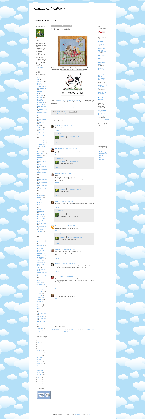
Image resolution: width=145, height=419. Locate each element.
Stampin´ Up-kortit (41, 275)
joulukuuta (40, 350)
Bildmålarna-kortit (41, 88)
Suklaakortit (40, 282)
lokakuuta (39, 355)
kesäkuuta (40, 363)
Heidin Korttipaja (103, 152)
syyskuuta (40, 357)
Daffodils (100, 64)
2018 (39, 344)
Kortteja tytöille (41, 199)
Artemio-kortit (40, 86)
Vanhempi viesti (90, 329)
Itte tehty (100, 41)
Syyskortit (39, 288)
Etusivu (47, 20)
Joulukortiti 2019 (41, 146)
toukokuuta (40, 366)
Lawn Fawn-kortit (41, 211)
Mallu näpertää (102, 92)
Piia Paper (101, 159)
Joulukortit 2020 (41, 144)
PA (38, 238)
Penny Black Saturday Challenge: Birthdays (63, 107)
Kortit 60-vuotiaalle (42, 179)
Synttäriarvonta (41, 284)
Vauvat (39, 307)
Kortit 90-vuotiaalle (42, 192)
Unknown (57, 226)
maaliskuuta (40, 370)
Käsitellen (101, 155)
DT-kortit (39, 91)
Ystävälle (39, 330)
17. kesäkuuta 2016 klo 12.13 (68, 226)
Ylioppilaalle (40, 328)
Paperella (101, 157)
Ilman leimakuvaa (41, 119)
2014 (39, 379)
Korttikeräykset (41, 201)
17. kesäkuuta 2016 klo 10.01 (75, 214)
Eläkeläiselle (40, 95)
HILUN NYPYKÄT (102, 85)
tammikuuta (40, 374)
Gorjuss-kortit (40, 102)
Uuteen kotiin (40, 301)
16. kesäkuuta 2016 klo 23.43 (67, 173)
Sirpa (56, 125)
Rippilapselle (40, 255)
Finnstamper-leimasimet (40, 100)
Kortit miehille (40, 195)
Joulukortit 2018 (41, 143)
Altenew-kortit (40, 81)
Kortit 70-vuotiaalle (42, 182)
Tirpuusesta (40, 295)
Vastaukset (59, 133)
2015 (39, 377)
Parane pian (40, 240)
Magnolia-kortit (41, 218)
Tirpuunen (62, 136)
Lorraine (57, 263)
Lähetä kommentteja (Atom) (61, 331)
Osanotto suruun (41, 235)
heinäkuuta (40, 361)
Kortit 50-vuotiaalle (42, 176)
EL (38, 93)
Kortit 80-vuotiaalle (42, 189)
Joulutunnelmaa (41, 149)
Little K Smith (59, 148)
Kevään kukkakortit (102, 69)
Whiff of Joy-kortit (41, 318)
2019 (39, 342)
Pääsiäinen (40, 253)
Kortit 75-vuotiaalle (42, 185)
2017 (39, 346)
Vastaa (57, 130)
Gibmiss (57, 173)
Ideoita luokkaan (41, 116)
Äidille (38, 332)
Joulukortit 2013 (41, 129)
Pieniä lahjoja (40, 245)
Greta (56, 201)
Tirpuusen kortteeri (49, 8)
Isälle (38, 125)
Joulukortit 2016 (41, 139)
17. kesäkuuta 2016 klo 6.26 (66, 201)
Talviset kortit (40, 291)
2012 (39, 383)
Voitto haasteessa (41, 313)
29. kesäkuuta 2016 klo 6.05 (72, 276)
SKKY (38, 267)
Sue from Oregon (59, 276)
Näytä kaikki (106, 119)
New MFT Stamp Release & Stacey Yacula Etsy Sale (102, 115)
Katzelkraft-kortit (41, 153)
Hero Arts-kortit (41, 104)
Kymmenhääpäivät (42, 206)
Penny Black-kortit (66, 113)
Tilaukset (39, 293)
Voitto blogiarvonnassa (41, 309)
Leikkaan (100, 68)
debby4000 (58, 249)
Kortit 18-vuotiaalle (42, 166)
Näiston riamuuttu (38, 20)
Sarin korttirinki (41, 262)
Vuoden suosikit (41, 316)
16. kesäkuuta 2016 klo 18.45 (66, 125)
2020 (39, 340)
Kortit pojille (40, 197)
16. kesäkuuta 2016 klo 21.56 (70, 148)
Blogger (90, 414)
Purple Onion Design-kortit (40, 247)
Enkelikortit (40, 97)
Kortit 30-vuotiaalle (42, 169)
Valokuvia (39, 305)
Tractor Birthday (102, 51)
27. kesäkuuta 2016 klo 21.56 (67, 263)
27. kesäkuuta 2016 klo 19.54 (69, 249)
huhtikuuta (40, 368)
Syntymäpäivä (40, 286)
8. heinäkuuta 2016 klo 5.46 (65, 294)
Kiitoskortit (39, 164)
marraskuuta (40, 352)
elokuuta (39, 359)
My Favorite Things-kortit (40, 230)
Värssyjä (53, 20)
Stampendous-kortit (42, 272)
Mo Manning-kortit (41, 223)
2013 (39, 381)
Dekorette (101, 150)
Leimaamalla (40, 214)
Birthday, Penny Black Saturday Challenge (68, 100)
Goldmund (77, 414)
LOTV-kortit (40, 216)
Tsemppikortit (40, 297)
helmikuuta (40, 372)
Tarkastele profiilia (40, 67)
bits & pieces (101, 55)
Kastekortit (40, 151)
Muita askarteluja (41, 226)
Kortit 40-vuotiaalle (42, 172)
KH (38, 159)
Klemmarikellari (103, 153)
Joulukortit (39, 127)
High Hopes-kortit (41, 106)
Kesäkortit (39, 155)
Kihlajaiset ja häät (41, 161)
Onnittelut (59, 113)
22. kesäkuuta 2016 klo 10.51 (75, 237)
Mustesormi (101, 62)
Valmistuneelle (40, 303)
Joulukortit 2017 (41, 141)
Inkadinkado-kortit (41, 122)
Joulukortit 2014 (41, 132)
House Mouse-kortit (42, 109)
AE (38, 79)
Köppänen (39, 209)
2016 (39, 348)
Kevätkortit (40, 157)
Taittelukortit (40, 289)
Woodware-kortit (41, 325)
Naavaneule (101, 93)
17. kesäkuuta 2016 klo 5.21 (75, 136)
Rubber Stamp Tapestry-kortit (40, 258)
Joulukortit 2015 (41, 135)
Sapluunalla (40, 260)
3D (38, 77)
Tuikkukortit (40, 299)
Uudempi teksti (55, 329)
